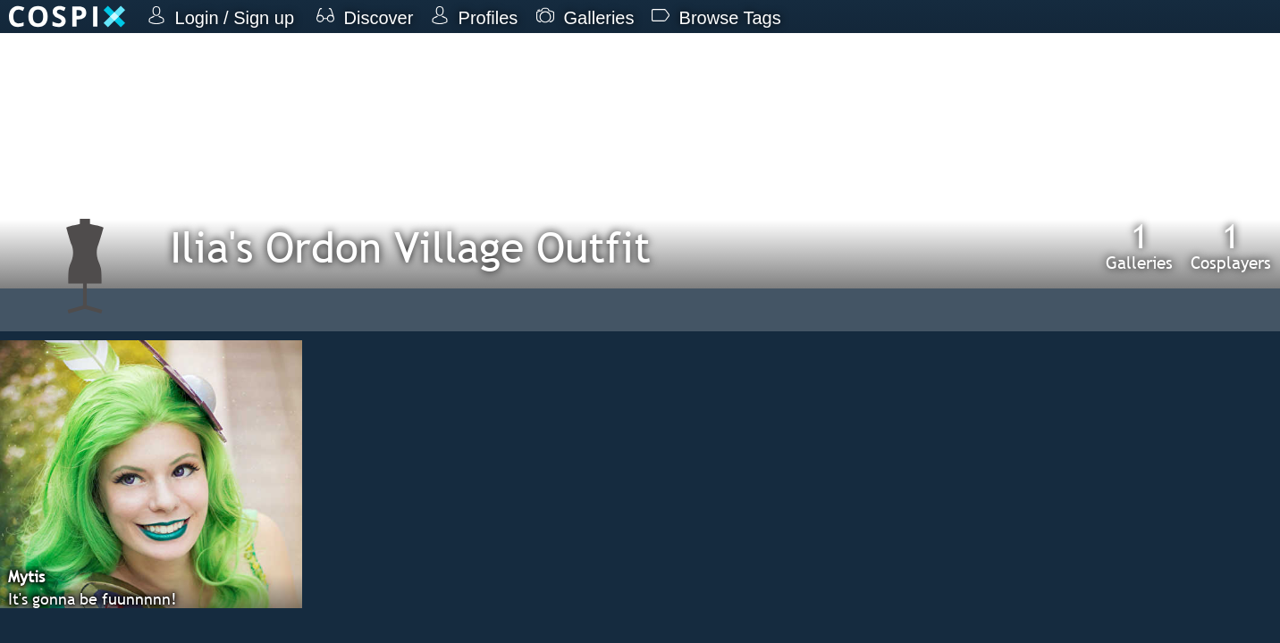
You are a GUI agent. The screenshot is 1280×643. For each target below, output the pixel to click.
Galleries (1139, 245)
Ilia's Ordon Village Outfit (410, 247)
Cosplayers (1231, 245)
